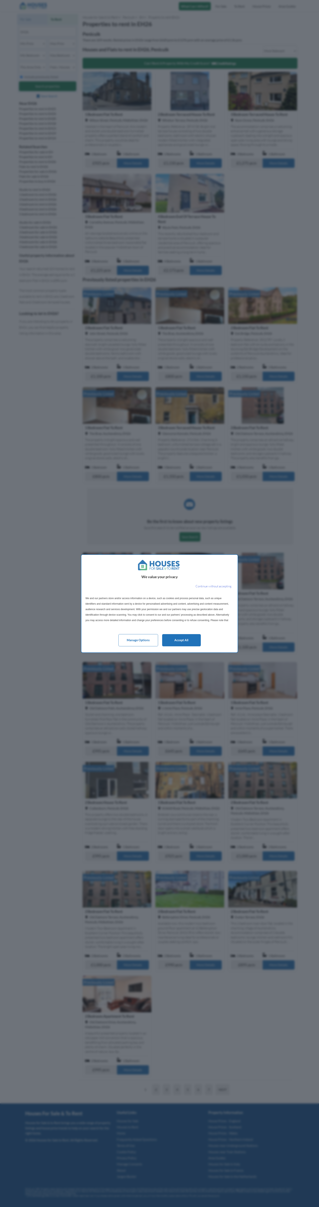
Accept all (181, 640)
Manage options (138, 640)
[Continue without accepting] (213, 586)
